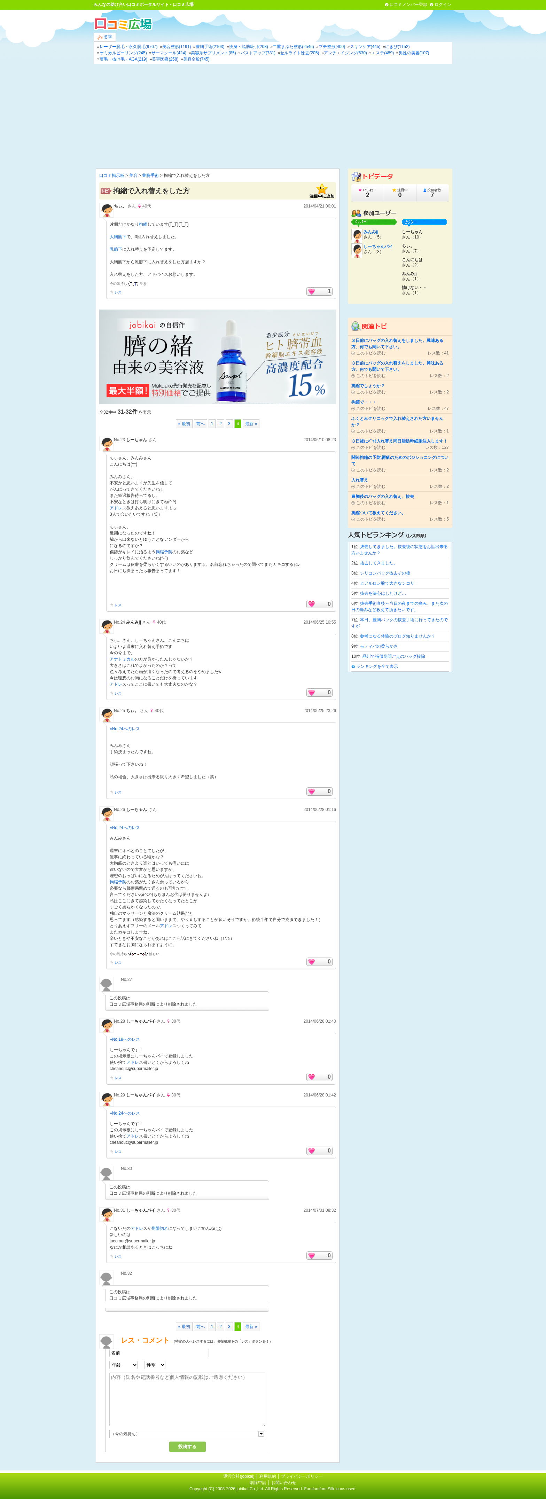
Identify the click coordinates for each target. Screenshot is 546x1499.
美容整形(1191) (176, 46)
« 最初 (184, 423)
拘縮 (143, 224)
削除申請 (258, 1482)
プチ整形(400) (332, 46)
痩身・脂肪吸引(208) (248, 46)
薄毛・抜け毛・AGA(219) (123, 59)
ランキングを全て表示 (377, 666)
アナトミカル (122, 659)
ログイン (443, 4)
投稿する (187, 1446)
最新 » (251, 423)
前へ (200, 423)
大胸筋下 (118, 236)
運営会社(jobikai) (239, 1476)
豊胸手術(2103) (210, 46)
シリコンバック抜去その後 (385, 573)
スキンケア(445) (365, 46)
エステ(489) (383, 52)
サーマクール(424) (168, 52)
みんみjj (371, 231)
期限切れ (159, 1228)
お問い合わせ (283, 1482)
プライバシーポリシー (302, 1476)
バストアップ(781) (258, 52)
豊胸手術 (150, 175)
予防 (168, 551)
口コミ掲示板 (111, 175)
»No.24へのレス (125, 728)
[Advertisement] (273, 116)
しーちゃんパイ (140, 1021)
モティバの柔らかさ (379, 646)
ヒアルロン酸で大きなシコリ (387, 583)
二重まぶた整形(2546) (293, 46)
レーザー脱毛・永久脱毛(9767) (129, 46)
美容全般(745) (196, 59)
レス (118, 292)
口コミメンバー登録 (408, 4)
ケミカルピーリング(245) (123, 52)
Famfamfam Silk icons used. (330, 1488)
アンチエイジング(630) (345, 52)
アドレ (116, 508)
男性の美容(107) (414, 52)
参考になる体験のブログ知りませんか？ (397, 636)
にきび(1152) (397, 46)
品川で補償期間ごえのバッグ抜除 (393, 656)
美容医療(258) (165, 59)
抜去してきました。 (379, 563)
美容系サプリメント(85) (213, 52)
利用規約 (267, 1476)
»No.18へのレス (125, 1039)
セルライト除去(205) (299, 52)
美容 (105, 37)
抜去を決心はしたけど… (383, 593)
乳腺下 (116, 249)
